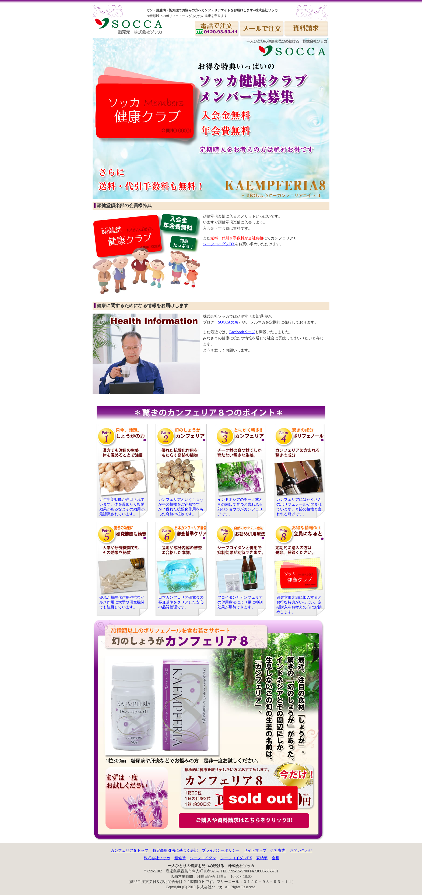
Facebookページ (242, 332)
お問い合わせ (301, 850)
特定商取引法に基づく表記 (175, 850)
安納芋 (262, 858)
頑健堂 (180, 858)
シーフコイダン (203, 858)
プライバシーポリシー (221, 850)
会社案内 (278, 850)
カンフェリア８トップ (129, 850)
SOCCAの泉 (228, 322)
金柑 (275, 858)
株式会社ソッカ (157, 858)
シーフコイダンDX (219, 244)
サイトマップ (255, 850)
